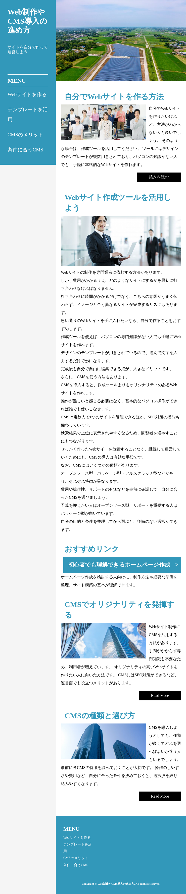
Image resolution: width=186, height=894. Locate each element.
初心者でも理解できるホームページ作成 (119, 565)
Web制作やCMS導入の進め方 (27, 21)
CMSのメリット (25, 134)
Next (178, 44)
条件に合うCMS (25, 149)
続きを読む (159, 177)
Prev (68, 44)
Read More (160, 695)
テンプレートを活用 (28, 114)
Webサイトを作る (27, 94)
